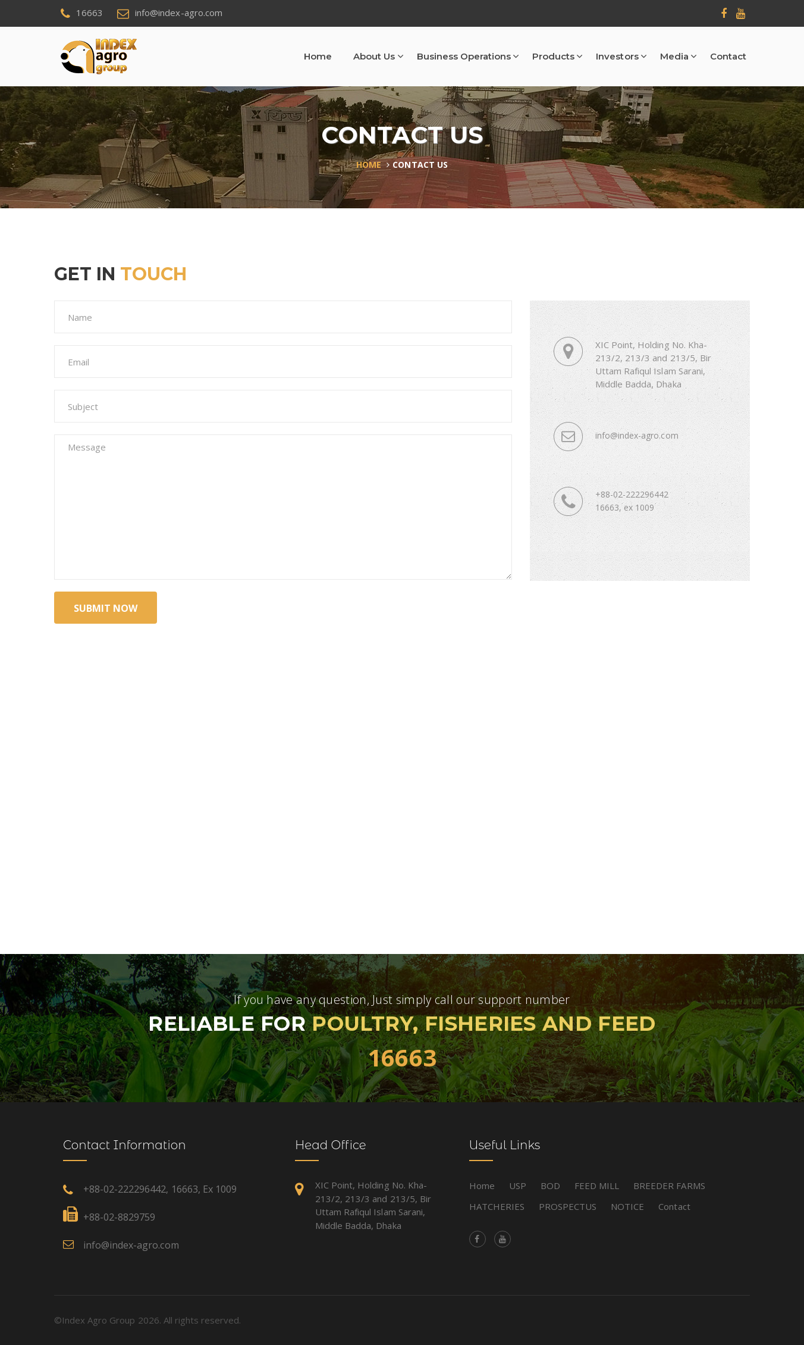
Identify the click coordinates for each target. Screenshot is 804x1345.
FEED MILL (596, 1185)
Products (553, 56)
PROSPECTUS (567, 1206)
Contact (728, 56)
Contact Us (419, 164)
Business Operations (464, 56)
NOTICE (627, 1206)
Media (674, 56)
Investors (617, 56)
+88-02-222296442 (631, 494)
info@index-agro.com (131, 1245)
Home (318, 56)
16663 (402, 1057)
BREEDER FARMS (669, 1185)
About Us (374, 56)
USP (517, 1185)
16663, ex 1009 (624, 507)
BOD (550, 1185)
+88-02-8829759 (119, 1217)
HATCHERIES (497, 1206)
